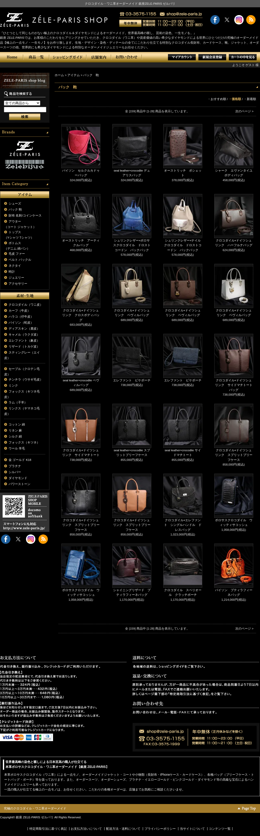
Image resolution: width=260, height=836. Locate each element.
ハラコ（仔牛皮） (21, 316)
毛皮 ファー (17, 253)
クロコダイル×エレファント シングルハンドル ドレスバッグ (183, 525)
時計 (12, 271)
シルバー (15, 472)
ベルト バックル (20, 259)
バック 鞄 (15, 209)
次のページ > (244, 111)
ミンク (13, 385)
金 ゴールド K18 (20, 459)
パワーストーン (19, 484)
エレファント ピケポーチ (132, 380)
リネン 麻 (15, 430)
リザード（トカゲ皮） (24, 346)
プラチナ (15, 466)
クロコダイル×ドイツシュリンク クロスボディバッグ (81, 315)
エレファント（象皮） (24, 340)
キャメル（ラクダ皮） (24, 334)
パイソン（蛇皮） (21, 322)
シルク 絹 (15, 436)
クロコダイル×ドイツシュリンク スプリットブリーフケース (233, 455)
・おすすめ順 (216, 99)
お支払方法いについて (86, 828)
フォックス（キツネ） (24, 442)
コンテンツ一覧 (220, 828)
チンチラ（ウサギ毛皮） (26, 379)
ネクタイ (15, 265)
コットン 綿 (17, 424)
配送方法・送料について (123, 828)
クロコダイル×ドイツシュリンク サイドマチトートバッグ (233, 385)
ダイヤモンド (18, 478)
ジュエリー (16, 277)
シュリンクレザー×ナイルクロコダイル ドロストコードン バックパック (183, 245)
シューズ (15, 203)
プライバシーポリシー (160, 828)
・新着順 (250, 99)
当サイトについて (192, 828)
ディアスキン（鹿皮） (24, 328)
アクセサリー (18, 283)
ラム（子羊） (18, 402)
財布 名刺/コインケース (25, 215)
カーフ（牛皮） (19, 310)
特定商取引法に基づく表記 (48, 828)
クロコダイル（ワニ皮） (26, 304)
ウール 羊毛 (17, 448)
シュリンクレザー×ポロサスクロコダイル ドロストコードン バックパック (132, 245)
